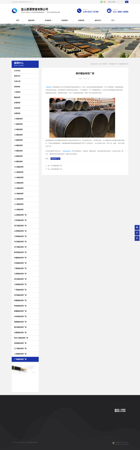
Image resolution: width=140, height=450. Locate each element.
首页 (17, 20)
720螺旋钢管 (18, 151)
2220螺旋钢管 (18, 204)
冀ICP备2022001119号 (118, 444)
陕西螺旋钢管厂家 (20, 252)
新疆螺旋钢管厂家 (20, 311)
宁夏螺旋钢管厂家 (20, 268)
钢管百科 (98, 20)
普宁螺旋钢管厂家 (56, 165)
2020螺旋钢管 (18, 199)
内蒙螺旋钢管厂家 (20, 332)
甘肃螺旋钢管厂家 (20, 274)
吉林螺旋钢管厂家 (20, 316)
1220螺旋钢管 (18, 177)
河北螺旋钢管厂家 (20, 241)
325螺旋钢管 (18, 129)
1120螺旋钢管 (18, 172)
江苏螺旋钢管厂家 (20, 220)
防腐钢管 (64, 20)
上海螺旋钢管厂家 (20, 354)
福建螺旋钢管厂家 (20, 322)
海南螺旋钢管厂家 (20, 343)
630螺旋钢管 (18, 145)
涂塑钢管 (81, 20)
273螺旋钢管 (18, 124)
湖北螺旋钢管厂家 (20, 279)
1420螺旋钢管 (18, 183)
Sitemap (126, 444)
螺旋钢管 (31, 20)
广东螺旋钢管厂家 (20, 359)
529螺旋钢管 (18, 140)
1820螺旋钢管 (18, 193)
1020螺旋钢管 (18, 167)
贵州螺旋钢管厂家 (20, 295)
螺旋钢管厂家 (55, 158)
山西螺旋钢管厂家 (20, 231)
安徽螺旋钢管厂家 (20, 258)
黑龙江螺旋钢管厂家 (21, 338)
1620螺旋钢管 (18, 188)
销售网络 (17, 87)
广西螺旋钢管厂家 (20, 290)
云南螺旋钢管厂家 (20, 284)
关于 (112, 20)
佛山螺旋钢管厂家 (56, 169)
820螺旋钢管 (18, 156)
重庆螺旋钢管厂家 (20, 327)
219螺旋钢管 (18, 119)
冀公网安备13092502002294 (121, 442)
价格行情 (17, 81)
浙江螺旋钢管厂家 (20, 225)
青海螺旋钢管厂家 (20, 306)
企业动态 (17, 70)
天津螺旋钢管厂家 (20, 236)
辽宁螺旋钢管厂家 (20, 348)
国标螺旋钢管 (67, 151)
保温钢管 (48, 20)
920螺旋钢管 (18, 161)
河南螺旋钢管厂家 (20, 263)
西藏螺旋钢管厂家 (20, 300)
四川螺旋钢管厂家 (20, 247)
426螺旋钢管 (18, 135)
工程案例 (17, 92)
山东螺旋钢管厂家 (20, 215)
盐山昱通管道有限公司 (32, 442)
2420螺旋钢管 (18, 209)
